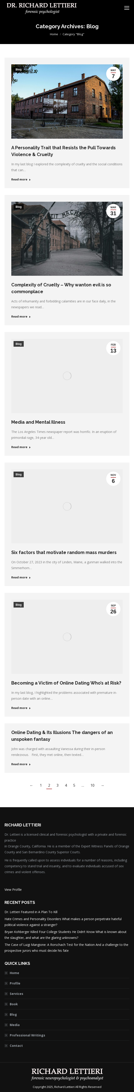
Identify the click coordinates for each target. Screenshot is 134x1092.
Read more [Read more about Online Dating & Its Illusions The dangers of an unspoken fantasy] (21, 764)
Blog (19, 69)
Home (14, 973)
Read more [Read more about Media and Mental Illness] (21, 447)
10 (92, 785)
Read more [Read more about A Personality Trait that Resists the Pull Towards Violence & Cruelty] (21, 179)
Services (16, 993)
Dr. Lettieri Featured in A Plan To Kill (31, 912)
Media (15, 1025)
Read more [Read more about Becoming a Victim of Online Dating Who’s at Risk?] (21, 708)
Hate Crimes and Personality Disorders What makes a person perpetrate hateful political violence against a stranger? (63, 922)
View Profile (13, 889)
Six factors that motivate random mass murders (64, 552)
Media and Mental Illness (38, 422)
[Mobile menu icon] (126, 8)
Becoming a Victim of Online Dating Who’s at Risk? (66, 683)
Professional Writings (27, 1035)
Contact (16, 1045)
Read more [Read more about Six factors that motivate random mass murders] (21, 577)
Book (14, 1004)
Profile (15, 983)
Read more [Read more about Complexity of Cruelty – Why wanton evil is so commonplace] (21, 316)
